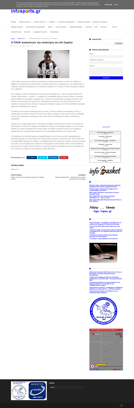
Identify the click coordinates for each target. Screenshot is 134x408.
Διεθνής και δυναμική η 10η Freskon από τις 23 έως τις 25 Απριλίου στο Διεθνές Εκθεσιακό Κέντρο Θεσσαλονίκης (105, 273)
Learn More (108, 4)
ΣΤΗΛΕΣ (103, 27)
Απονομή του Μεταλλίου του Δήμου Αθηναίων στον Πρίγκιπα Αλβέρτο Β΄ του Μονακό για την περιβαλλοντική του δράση (104, 284)
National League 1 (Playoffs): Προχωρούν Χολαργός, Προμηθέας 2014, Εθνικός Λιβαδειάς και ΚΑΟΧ (105, 186)
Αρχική (13, 38)
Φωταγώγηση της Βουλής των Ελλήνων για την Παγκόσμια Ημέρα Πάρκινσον (103, 291)
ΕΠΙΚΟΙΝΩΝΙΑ (54, 32)
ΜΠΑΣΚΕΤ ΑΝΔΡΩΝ (83, 22)
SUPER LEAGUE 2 (39, 22)
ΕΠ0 (96, 27)
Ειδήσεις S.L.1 (22, 38)
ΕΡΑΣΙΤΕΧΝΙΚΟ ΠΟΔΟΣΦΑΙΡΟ (35, 27)
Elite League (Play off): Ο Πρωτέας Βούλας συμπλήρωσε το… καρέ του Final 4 (102, 196)
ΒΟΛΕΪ (50, 27)
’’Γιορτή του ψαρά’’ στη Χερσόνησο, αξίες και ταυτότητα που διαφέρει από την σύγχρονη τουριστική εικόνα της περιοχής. (105, 231)
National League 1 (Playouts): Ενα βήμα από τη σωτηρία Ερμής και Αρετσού (103, 189)
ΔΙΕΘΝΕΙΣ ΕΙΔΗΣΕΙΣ (75, 27)
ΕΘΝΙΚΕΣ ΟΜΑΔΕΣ (17, 27)
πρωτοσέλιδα (106, 127)
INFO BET (27, 32)
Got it (116, 4)
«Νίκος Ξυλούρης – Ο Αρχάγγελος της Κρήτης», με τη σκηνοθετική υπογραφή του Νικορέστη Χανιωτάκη (105, 223)
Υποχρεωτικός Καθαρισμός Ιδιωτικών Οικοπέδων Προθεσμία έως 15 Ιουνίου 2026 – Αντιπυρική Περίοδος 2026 (105, 278)
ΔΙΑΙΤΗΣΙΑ (88, 27)
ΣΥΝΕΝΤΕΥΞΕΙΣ (16, 32)
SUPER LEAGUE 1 (25, 22)
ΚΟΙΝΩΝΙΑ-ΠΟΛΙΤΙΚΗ (40, 32)
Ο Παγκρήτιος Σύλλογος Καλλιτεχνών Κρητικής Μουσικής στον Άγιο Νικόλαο (103, 235)
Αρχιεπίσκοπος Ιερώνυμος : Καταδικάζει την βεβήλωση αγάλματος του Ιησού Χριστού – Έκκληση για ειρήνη (106, 288)
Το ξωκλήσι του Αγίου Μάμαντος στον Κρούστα (103, 238)
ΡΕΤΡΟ (114, 27)
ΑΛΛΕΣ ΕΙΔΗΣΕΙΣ (60, 27)
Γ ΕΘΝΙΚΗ (51, 22)
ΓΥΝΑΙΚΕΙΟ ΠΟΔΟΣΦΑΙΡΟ (66, 22)
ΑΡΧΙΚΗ (13, 22)
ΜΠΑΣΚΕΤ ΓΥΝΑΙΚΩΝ (99, 22)
